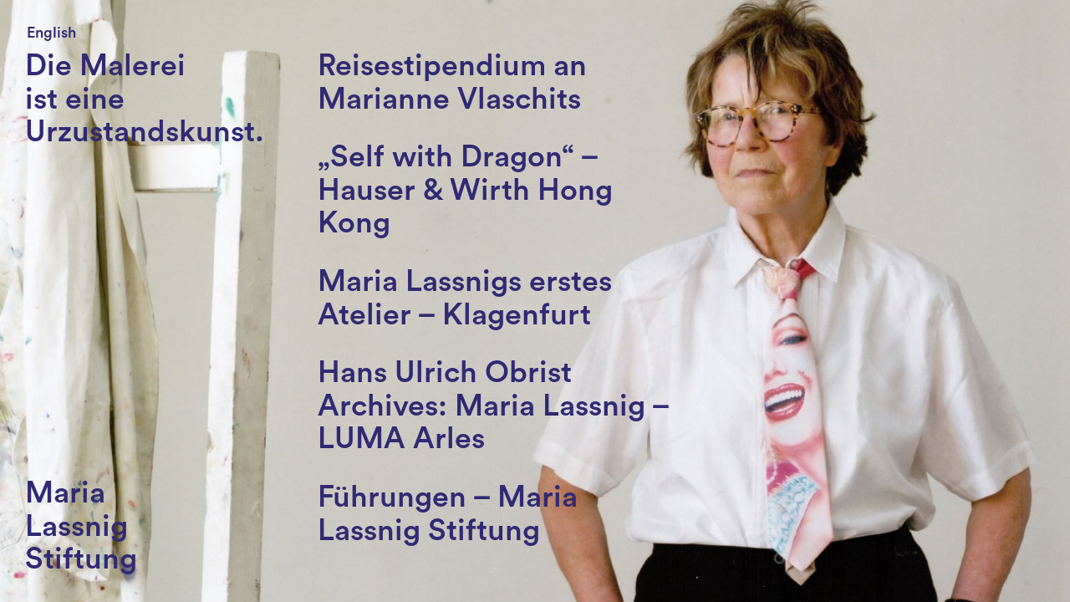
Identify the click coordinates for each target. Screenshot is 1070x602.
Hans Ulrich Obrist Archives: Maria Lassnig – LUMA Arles (493, 406)
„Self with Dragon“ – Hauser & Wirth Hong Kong (465, 190)
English (51, 32)
